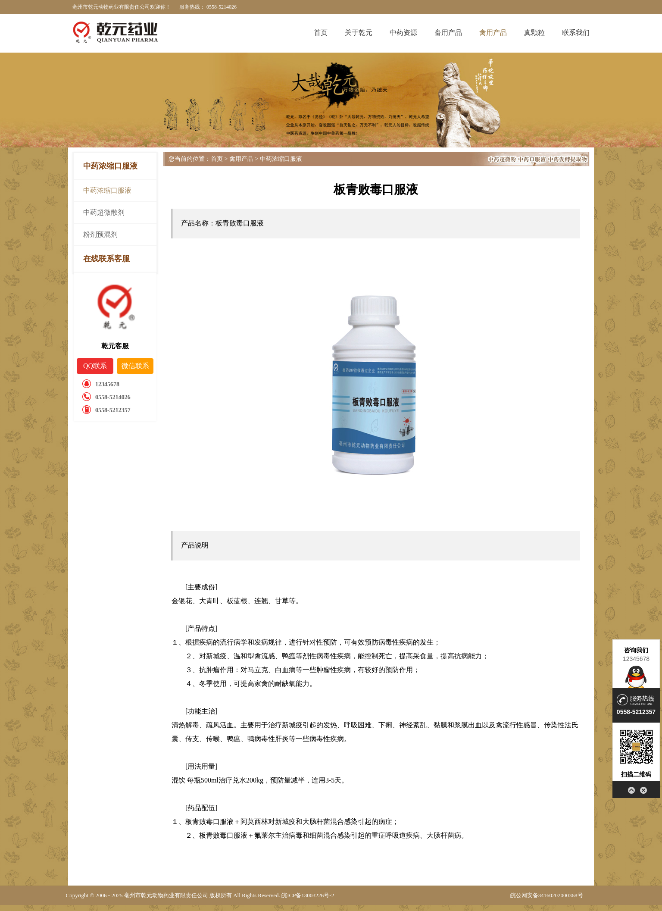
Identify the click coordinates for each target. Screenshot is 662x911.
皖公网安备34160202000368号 (546, 895)
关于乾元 (358, 32)
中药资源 (403, 32)
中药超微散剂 (104, 212)
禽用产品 (493, 32)
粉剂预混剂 (100, 234)
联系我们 (576, 32)
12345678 (636, 658)
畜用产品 (448, 32)
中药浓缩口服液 (107, 190)
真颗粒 (534, 32)
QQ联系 (95, 365)
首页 (321, 32)
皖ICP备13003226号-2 (307, 895)
